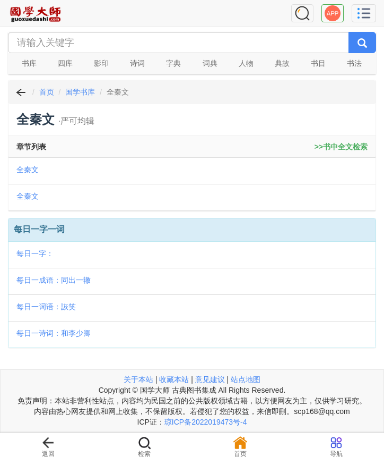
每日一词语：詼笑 (46, 306)
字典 (173, 63)
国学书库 (80, 92)
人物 (246, 63)
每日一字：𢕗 (35, 253)
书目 (318, 63)
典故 (282, 63)
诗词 (137, 63)
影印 (101, 63)
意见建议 (210, 379)
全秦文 (27, 169)
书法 (354, 63)
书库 (29, 63)
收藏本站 (174, 379)
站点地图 (245, 379)
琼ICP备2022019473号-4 (205, 422)
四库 (65, 63)
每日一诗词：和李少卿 (53, 333)
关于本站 (138, 379)
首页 (46, 92)
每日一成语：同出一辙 (53, 280)
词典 (210, 63)
